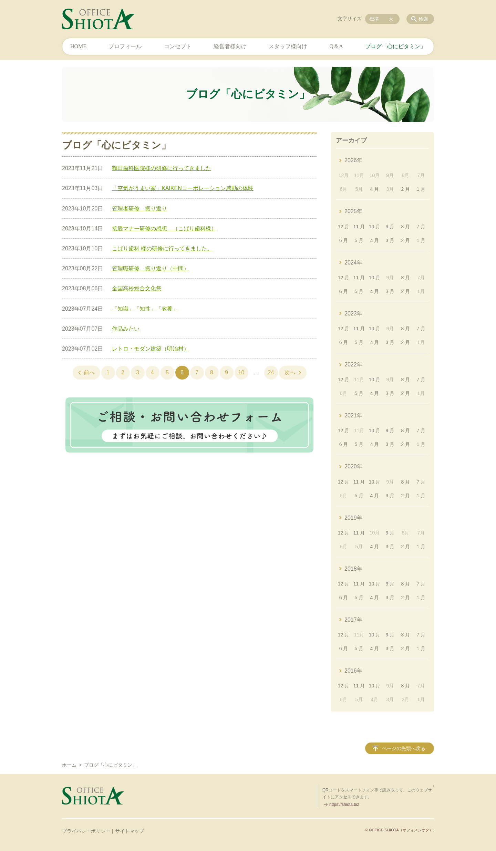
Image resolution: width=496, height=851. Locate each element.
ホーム (69, 765)
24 (271, 372)
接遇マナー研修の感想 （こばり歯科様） (164, 228)
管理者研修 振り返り (139, 208)
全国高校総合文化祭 (137, 288)
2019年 (353, 518)
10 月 (374, 226)
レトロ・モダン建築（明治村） (150, 349)
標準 (374, 19)
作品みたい (126, 329)
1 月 (420, 189)
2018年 (353, 569)
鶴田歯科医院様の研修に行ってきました (161, 168)
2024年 (353, 263)
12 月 (343, 226)
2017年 (353, 620)
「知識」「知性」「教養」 (145, 309)
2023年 (353, 313)
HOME (78, 46)
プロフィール (125, 46)
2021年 (353, 415)
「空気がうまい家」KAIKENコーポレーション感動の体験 (183, 188)
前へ (89, 372)
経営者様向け (230, 46)
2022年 (353, 364)
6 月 (343, 240)
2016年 (353, 671)
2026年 (353, 160)
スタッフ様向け (288, 46)
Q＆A (336, 46)
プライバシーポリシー (86, 831)
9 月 (390, 226)
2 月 (405, 189)
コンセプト (178, 46)
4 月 (374, 189)
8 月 (405, 226)
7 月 (420, 226)
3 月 (390, 240)
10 (241, 372)
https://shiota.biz (344, 804)
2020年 (353, 466)
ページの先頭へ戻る (403, 748)
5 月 (359, 240)
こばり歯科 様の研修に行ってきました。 (162, 248)
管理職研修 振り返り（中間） (150, 268)
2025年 (353, 211)
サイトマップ (129, 831)
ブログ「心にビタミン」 (395, 46)
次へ (290, 372)
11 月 (359, 226)
